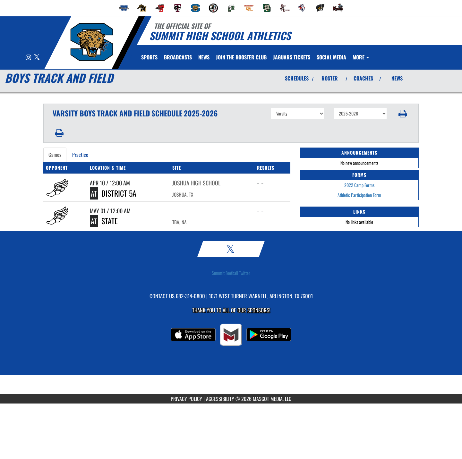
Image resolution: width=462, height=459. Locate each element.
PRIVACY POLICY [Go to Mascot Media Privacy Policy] (186, 399)
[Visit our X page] (37, 57)
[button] (402, 113)
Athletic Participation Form (359, 194)
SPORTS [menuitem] (149, 57)
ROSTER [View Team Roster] (329, 78)
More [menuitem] (361, 57)
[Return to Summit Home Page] (91, 42)
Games (54, 154)
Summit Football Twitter (231, 273)
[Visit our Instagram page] (29, 57)
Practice (80, 154)
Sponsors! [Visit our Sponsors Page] (258, 310)
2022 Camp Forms (359, 185)
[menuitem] (124, 8)
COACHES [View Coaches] (363, 78)
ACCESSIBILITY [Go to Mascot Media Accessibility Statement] (220, 399)
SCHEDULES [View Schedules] (297, 78)
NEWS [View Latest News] (397, 78)
